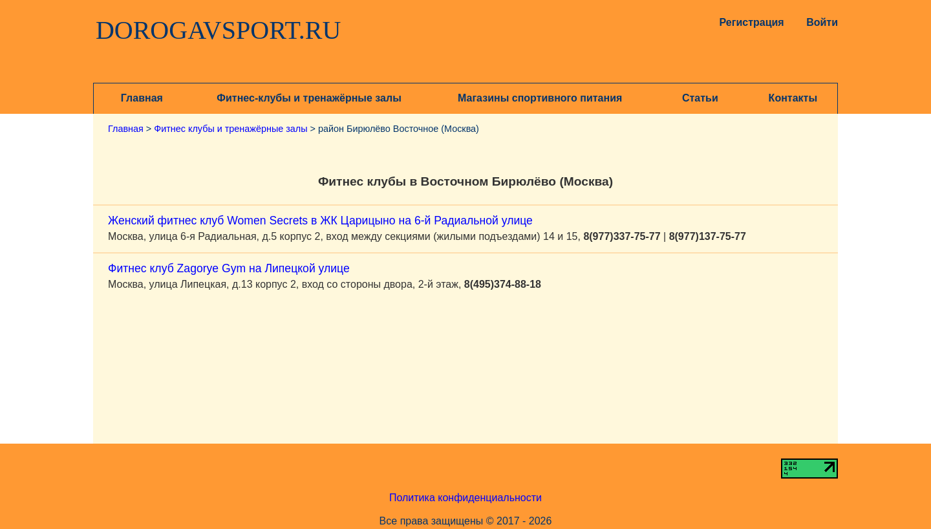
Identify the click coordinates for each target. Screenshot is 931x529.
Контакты (793, 97)
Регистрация (749, 22)
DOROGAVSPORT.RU (218, 30)
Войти (822, 22)
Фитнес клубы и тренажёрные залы (230, 129)
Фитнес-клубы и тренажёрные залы (309, 97)
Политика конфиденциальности (465, 497)
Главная (142, 97)
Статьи (700, 97)
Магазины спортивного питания (540, 97)
